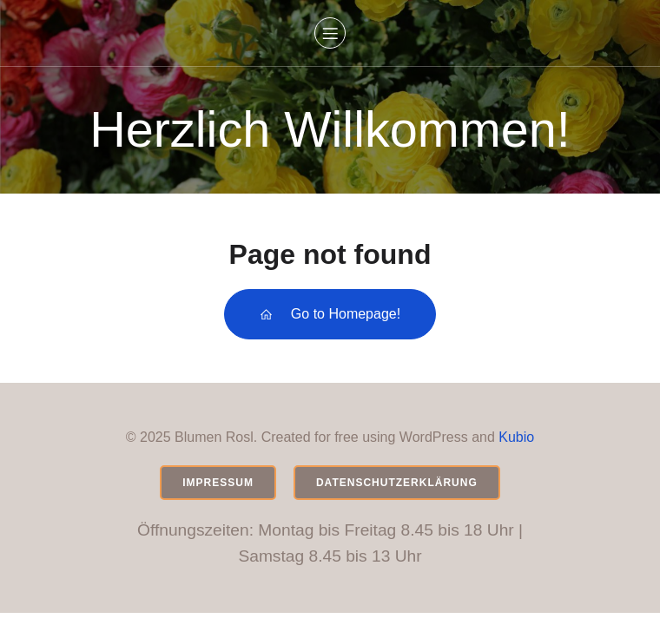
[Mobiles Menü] (330, 33)
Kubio (516, 437)
